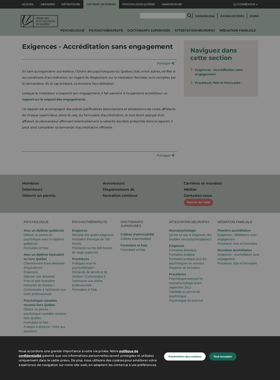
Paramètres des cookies (184, 356)
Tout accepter (223, 356)
